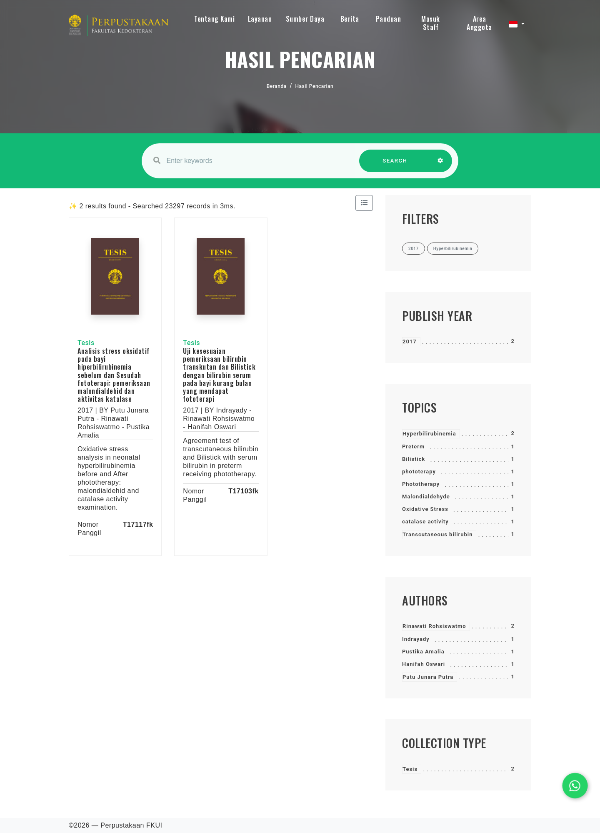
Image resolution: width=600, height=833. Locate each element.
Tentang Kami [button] (214, 19)
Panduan (388, 19)
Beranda (277, 86)
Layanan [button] (260, 19)
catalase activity (425, 521)
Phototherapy (421, 484)
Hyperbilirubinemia (429, 433)
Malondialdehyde (426, 496)
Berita (349, 19)
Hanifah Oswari (423, 664)
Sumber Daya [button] (305, 19)
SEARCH (395, 165)
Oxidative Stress (425, 509)
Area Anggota (479, 23)
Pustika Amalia (423, 651)
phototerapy (419, 471)
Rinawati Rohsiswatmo (434, 626)
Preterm (413, 446)
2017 (409, 341)
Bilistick (413, 459)
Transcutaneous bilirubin (437, 534)
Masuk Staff (430, 23)
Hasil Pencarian (314, 86)
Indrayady (416, 639)
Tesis (410, 769)
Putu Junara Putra (427, 677)
